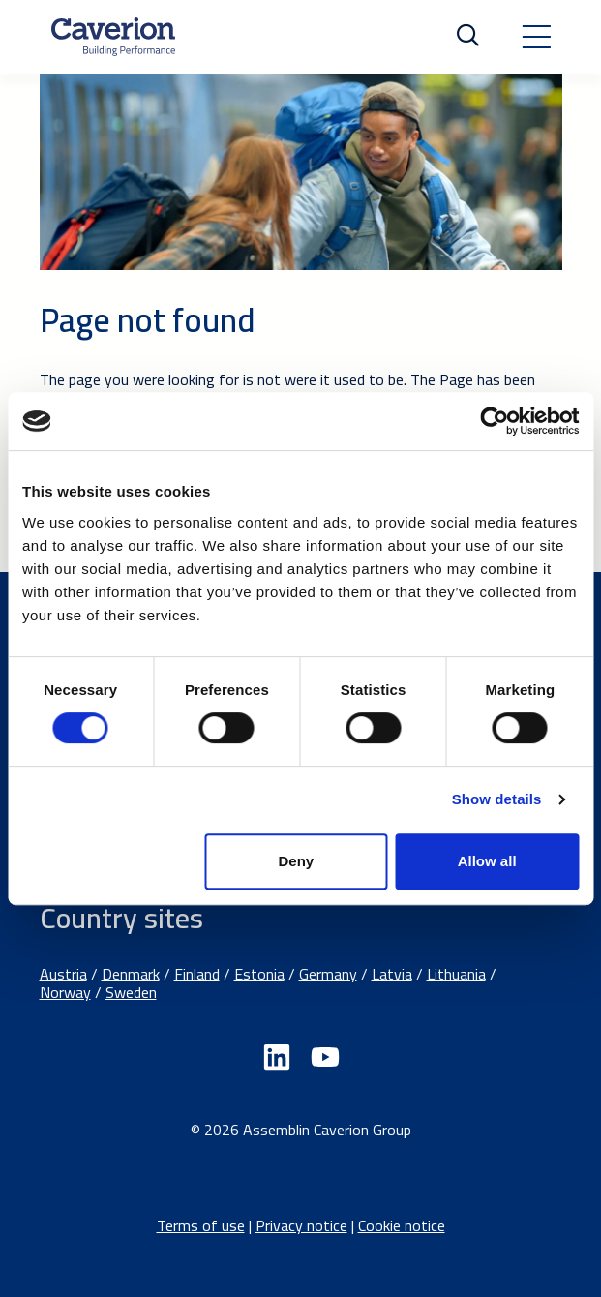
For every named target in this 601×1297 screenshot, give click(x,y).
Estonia (259, 973)
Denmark (131, 973)
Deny (297, 861)
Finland (197, 973)
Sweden (131, 992)
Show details (497, 799)
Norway (65, 992)
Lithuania (456, 973)
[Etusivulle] (113, 37)
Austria (63, 973)
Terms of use (201, 1225)
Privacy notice (301, 1225)
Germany (328, 973)
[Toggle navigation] (536, 36)
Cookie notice (401, 1225)
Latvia (392, 973)
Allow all (487, 861)
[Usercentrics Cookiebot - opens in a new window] (494, 421)
